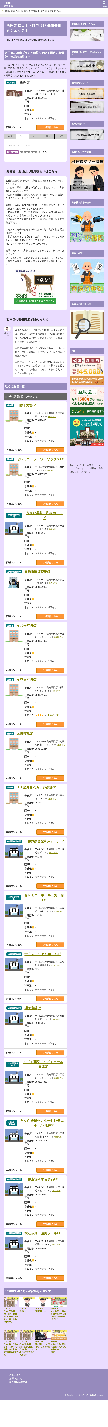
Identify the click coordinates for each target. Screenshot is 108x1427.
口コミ (23, 136)
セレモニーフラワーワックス (40, 460)
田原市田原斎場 (37, 579)
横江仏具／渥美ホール (44, 1255)
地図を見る (52, 417)
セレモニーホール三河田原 (44, 911)
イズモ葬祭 (26, 633)
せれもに (82, 1422)
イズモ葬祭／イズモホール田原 (43, 1084)
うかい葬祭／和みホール (44, 519)
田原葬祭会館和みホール (44, 850)
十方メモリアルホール (45, 968)
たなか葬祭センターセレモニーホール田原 (42, 1144)
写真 (48, 136)
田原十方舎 (26, 405)
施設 (10, 136)
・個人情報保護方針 (17, 1409)
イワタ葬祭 (26, 687)
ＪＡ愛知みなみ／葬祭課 (36, 795)
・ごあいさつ (13, 1402)
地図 (61, 136)
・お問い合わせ (15, 1406)
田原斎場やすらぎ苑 (41, 1201)
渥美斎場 (32, 1028)
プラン (35, 136)
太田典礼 (24, 741)
